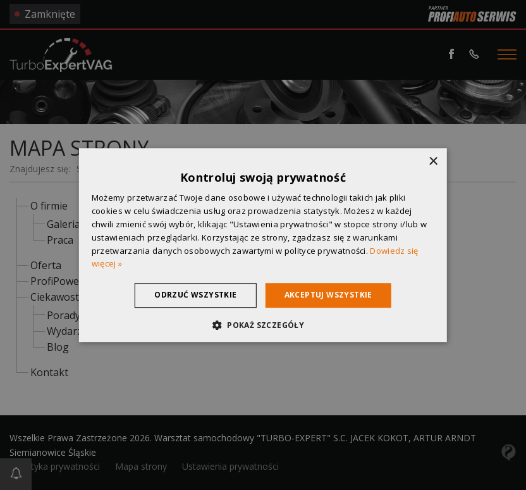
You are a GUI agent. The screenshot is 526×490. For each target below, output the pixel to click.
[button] (263, 324)
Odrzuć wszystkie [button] (195, 294)
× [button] (432, 161)
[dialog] (263, 245)
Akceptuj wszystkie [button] (328, 294)
